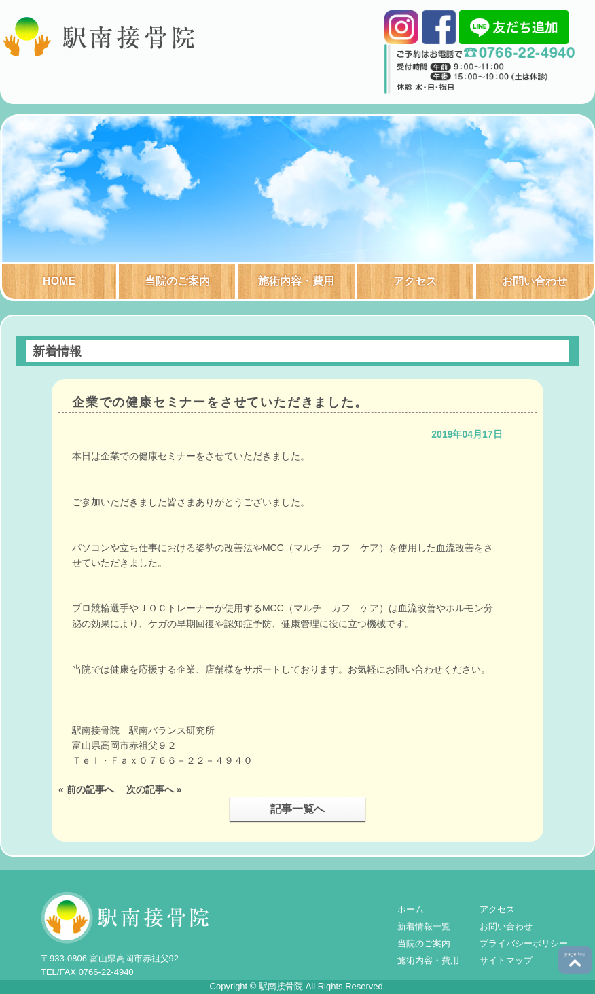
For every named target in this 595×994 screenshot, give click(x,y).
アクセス (415, 281)
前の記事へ (90, 789)
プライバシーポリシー (524, 943)
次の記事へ (150, 789)
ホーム (410, 909)
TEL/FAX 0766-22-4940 (87, 972)
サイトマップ (506, 960)
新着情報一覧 (423, 926)
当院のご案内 (177, 281)
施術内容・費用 (296, 281)
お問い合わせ (534, 281)
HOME (59, 281)
